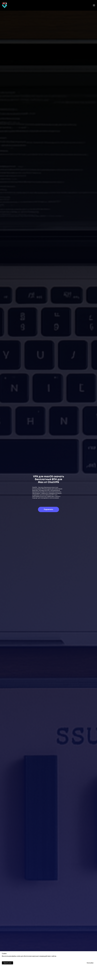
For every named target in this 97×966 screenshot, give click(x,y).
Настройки (90, 963)
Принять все (7, 963)
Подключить (48, 509)
